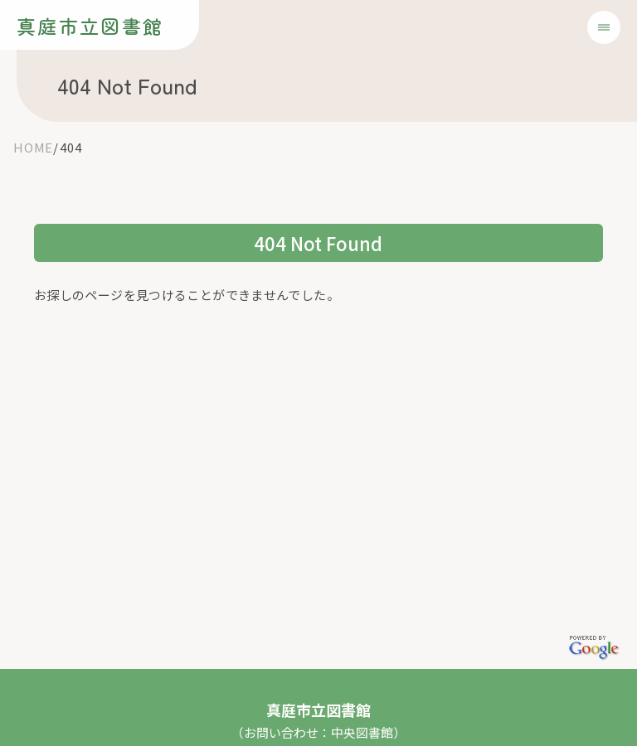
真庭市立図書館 (90, 26)
